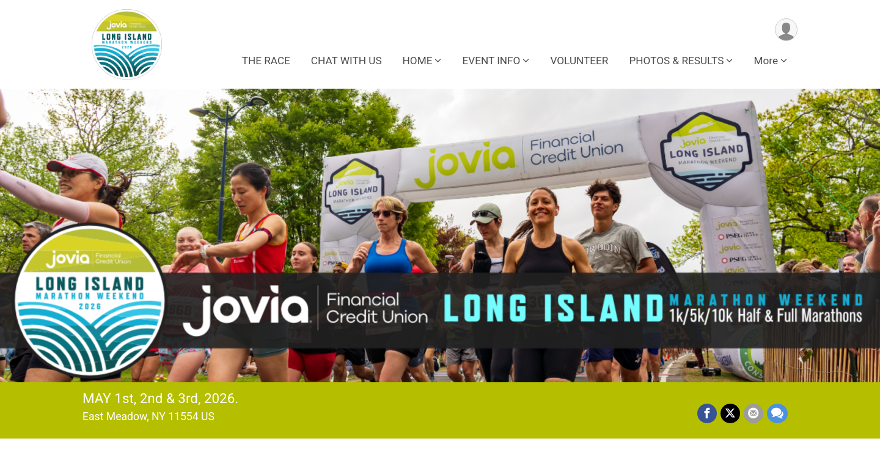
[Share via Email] (753, 413)
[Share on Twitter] (730, 413)
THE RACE (266, 60)
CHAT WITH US (346, 60)
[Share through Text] (777, 413)
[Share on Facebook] (707, 413)
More (766, 60)
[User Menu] (786, 29)
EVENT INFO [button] (491, 60)
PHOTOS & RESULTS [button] (676, 60)
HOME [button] (418, 60)
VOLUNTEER (579, 60)
